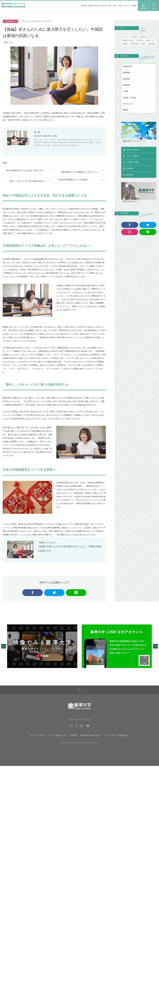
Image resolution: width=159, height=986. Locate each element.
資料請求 (143, 6)
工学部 (109, 5)
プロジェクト (127, 5)
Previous (3, 648)
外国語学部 (84, 5)
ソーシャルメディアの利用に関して (116, 737)
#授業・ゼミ (8, 42)
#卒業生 (134, 37)
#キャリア (125, 37)
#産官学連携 (134, 44)
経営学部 (103, 5)
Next (155, 648)
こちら (49, 544)
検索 (153, 6)
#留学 (143, 44)
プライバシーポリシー (37, 737)
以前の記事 (38, 260)
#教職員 (125, 44)
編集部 (134, 5)
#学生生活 (139, 40)
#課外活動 (151, 44)
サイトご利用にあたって (58, 737)
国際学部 (91, 5)
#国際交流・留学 (128, 40)
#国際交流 (143, 37)
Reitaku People (117, 5)
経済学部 (97, 5)
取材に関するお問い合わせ (90, 737)
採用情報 (73, 737)
